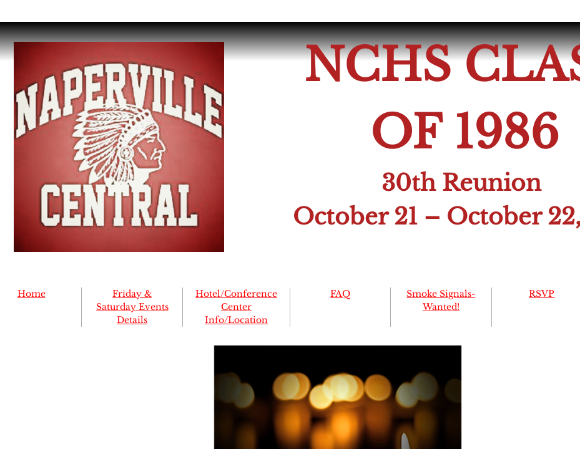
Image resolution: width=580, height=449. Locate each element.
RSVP (541, 293)
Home (31, 293)
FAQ (340, 293)
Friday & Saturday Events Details (132, 307)
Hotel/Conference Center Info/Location (236, 307)
